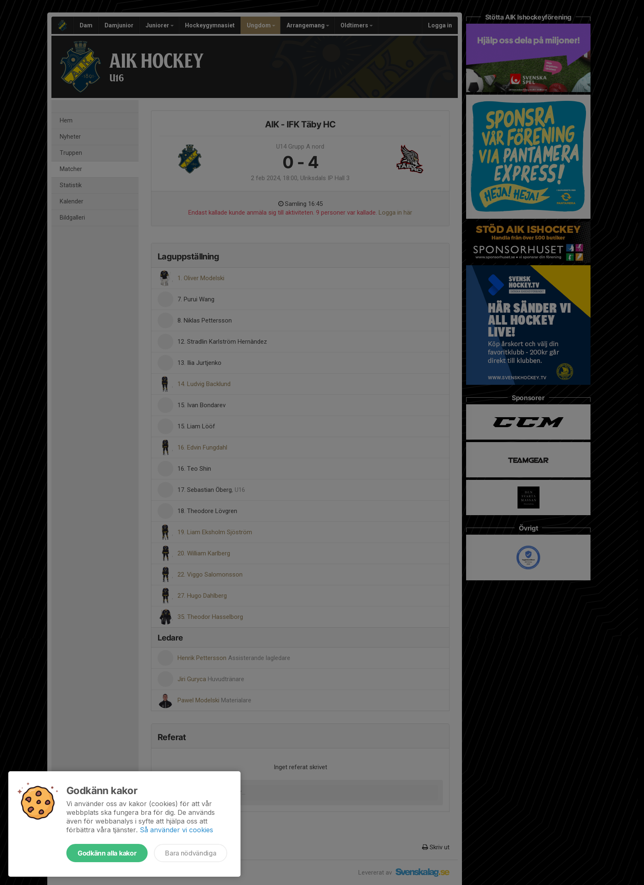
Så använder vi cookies (176, 830)
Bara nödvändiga (190, 853)
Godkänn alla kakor (107, 853)
